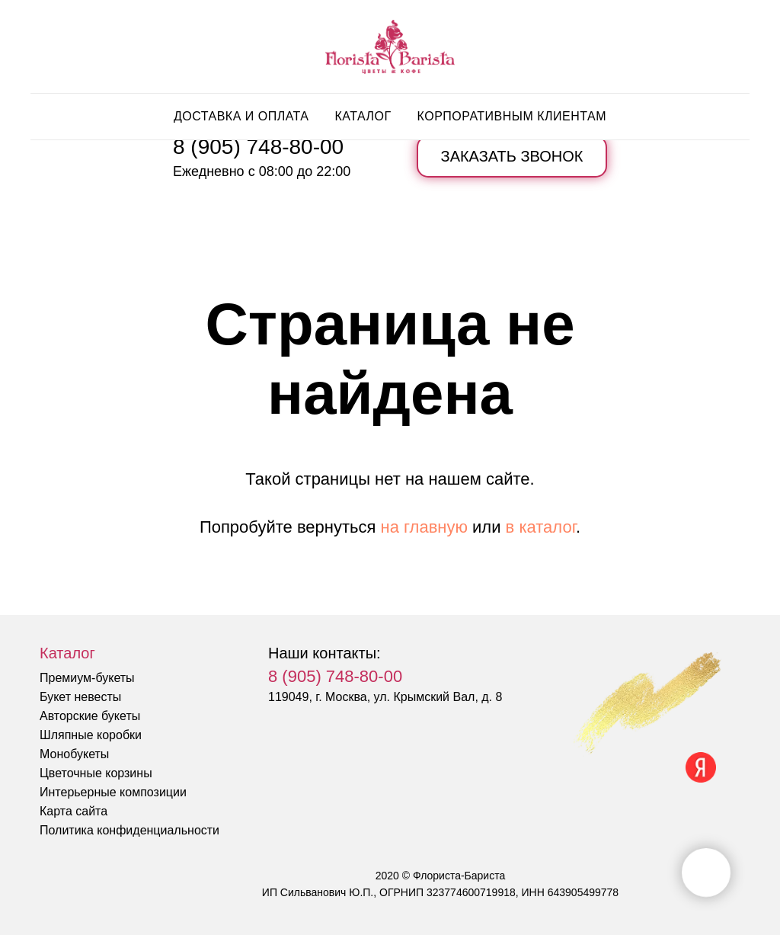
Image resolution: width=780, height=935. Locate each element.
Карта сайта (73, 811)
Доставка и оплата (241, 116)
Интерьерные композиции (113, 792)
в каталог (541, 526)
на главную (424, 526)
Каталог (362, 116)
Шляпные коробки (91, 734)
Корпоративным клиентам (511, 116)
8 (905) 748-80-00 (258, 147)
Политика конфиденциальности (129, 830)
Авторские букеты (90, 715)
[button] (512, 157)
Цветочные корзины (96, 773)
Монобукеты (74, 754)
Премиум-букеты (87, 677)
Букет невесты (80, 696)
